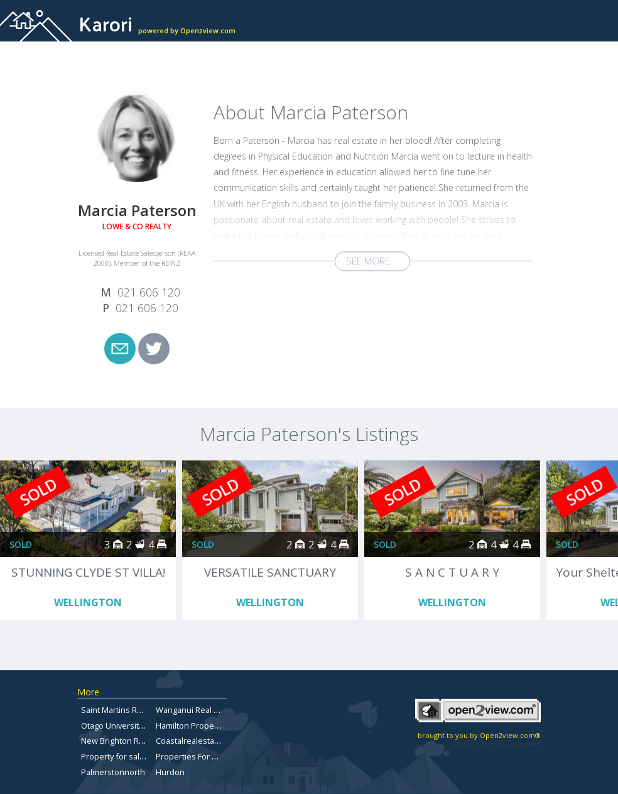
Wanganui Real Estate (196, 709)
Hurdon (170, 772)
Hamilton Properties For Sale (209, 725)
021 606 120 (148, 292)
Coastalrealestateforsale (202, 740)
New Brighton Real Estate (128, 740)
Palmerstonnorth (113, 772)
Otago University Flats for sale (136, 725)
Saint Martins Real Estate (127, 709)
